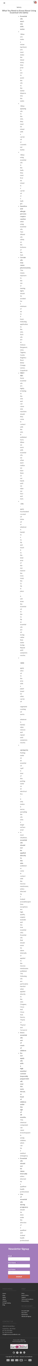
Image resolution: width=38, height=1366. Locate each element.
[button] (4, 3)
